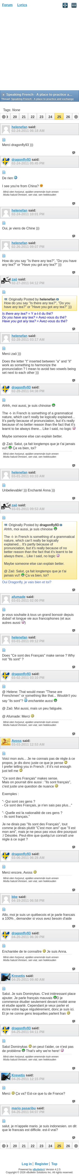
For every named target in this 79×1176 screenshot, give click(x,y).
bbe (14, 897)
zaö (14, 279)
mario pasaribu (24, 1108)
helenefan (19, 127)
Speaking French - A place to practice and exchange (42, 98)
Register (41, 1164)
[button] (14, 116)
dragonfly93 (21, 159)
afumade (18, 597)
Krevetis (18, 976)
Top (54, 1164)
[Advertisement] (39, 50)
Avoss (16, 741)
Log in (27, 1164)
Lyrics (22, 5)
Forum (7, 5)
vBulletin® (38, 1169)
